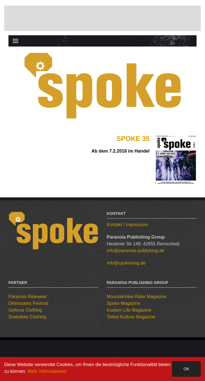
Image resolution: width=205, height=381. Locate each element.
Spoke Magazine (123, 303)
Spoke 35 (133, 138)
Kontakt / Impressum (127, 224)
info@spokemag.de (126, 263)
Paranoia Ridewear (27, 296)
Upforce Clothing (25, 310)
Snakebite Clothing (27, 316)
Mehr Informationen (47, 371)
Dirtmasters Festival (28, 303)
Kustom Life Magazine (129, 310)
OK (186, 369)
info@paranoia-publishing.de (135, 250)
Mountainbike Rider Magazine (136, 296)
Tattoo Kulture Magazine (131, 316)
